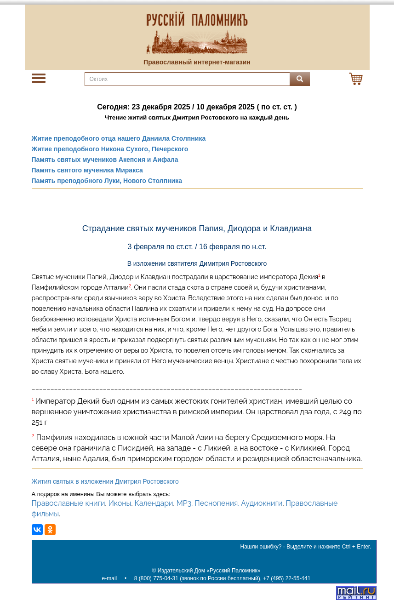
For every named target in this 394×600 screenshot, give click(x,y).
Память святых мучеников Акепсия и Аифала (105, 159)
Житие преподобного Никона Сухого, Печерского (110, 149)
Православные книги (68, 503)
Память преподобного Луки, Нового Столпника (107, 180)
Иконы (119, 503)
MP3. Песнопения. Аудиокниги (230, 503)
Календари (154, 503)
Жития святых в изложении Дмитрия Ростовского (105, 481)
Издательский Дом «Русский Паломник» (209, 570)
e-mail (109, 578)
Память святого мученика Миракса (87, 170)
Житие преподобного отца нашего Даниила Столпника (119, 138)
